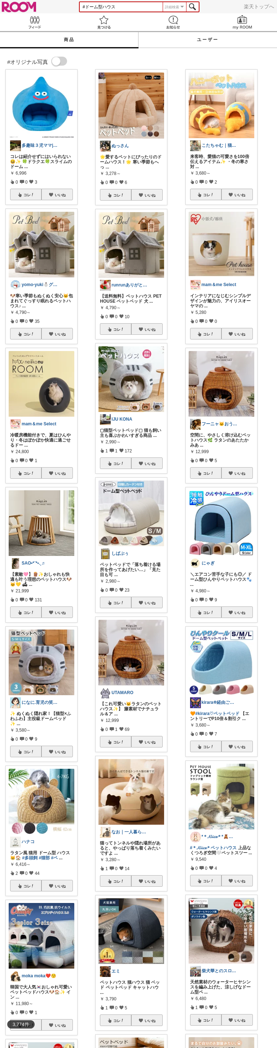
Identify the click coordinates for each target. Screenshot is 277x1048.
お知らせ (173, 22)
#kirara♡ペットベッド (217, 713)
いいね (60, 195)
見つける (103, 22)
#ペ (54, 857)
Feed (34, 22)
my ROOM (242, 22)
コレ (28, 195)
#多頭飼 (30, 857)
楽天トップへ (259, 6)
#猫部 (44, 857)
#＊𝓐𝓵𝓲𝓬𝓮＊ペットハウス (213, 847)
